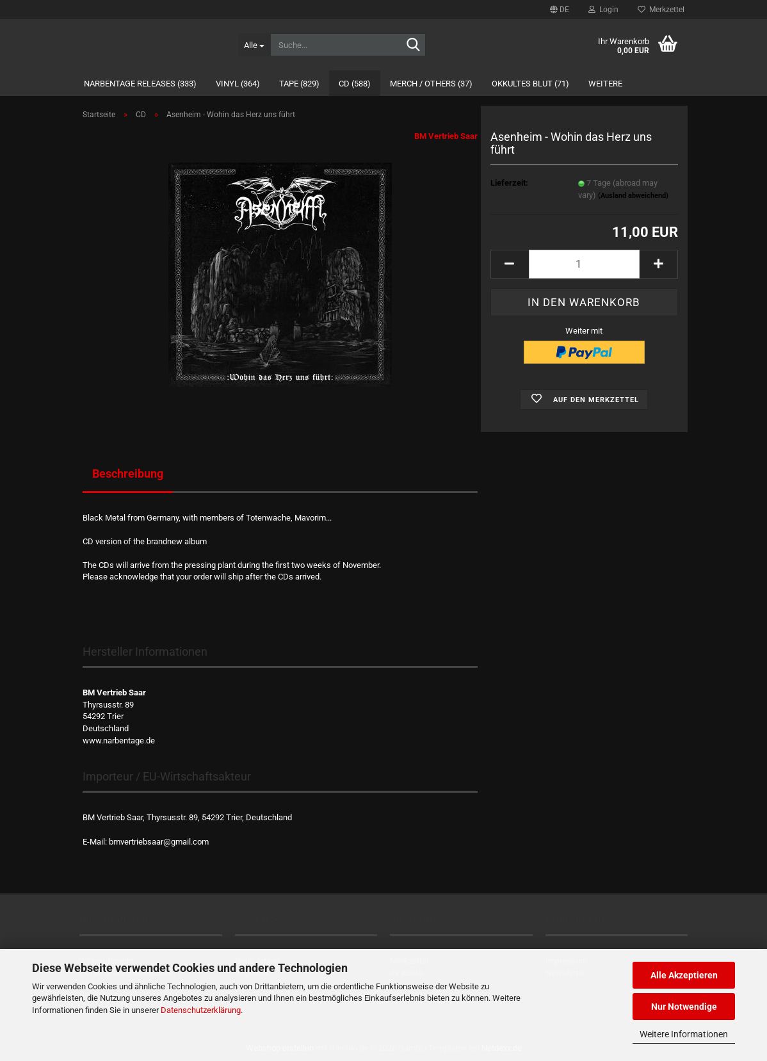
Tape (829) (299, 83)
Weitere (605, 83)
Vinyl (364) (238, 83)
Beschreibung (127, 473)
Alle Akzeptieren (684, 975)
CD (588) (355, 83)
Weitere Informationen (684, 1034)
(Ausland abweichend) (633, 195)
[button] (559, 9)
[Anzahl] (584, 264)
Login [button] (603, 9)
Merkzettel (661, 9)
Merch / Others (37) (431, 83)
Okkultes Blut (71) (530, 83)
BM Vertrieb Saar (446, 136)
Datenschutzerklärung (201, 1010)
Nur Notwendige (684, 1006)
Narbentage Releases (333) (140, 83)
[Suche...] (254, 44)
